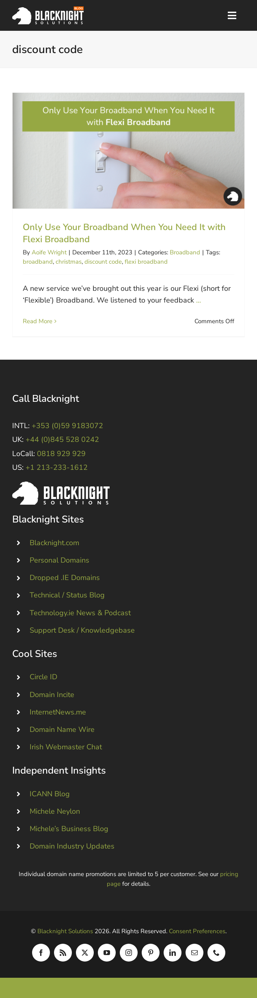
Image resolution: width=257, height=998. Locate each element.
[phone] (216, 953)
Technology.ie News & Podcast (80, 613)
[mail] (194, 953)
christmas (69, 262)
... (198, 300)
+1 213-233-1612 (57, 467)
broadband (38, 262)
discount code (103, 262)
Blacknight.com (54, 543)
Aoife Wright (49, 252)
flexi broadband (146, 262)
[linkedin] (172, 953)
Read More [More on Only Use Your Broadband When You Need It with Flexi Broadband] (37, 321)
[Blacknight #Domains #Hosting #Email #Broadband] (61, 485)
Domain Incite (52, 694)
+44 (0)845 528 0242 (62, 439)
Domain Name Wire (62, 729)
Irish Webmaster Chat (66, 747)
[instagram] (129, 953)
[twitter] (85, 953)
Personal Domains (59, 560)
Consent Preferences (197, 931)
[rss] (63, 953)
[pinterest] (151, 953)
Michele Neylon (55, 811)
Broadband (185, 252)
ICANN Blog (50, 794)
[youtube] (107, 953)
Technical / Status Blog (67, 595)
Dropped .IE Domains (65, 577)
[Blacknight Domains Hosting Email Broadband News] (48, 10)
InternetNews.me (58, 712)
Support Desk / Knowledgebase (82, 630)
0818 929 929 (61, 453)
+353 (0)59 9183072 (67, 426)
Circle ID (43, 677)
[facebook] (41, 953)
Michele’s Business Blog (69, 829)
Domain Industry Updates (72, 846)
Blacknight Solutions (65, 931)
